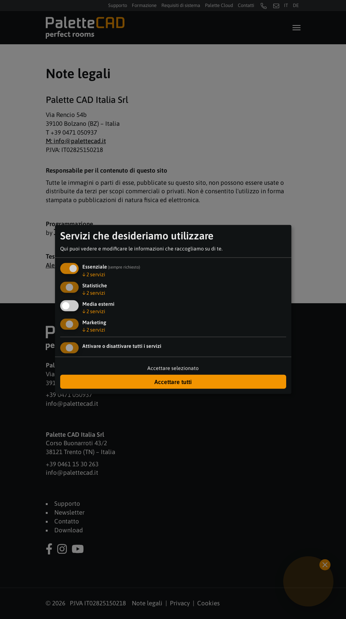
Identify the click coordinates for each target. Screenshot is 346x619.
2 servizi (93, 274)
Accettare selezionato (173, 368)
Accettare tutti (173, 381)
